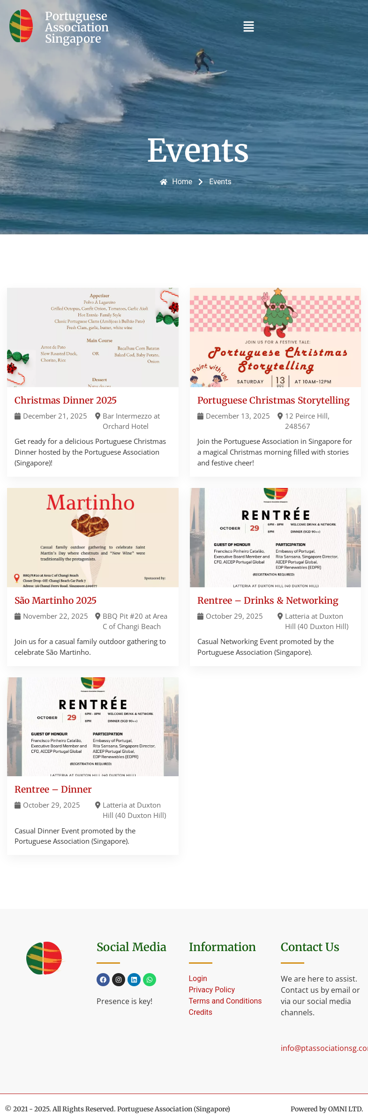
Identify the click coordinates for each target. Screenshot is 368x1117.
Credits (201, 1012)
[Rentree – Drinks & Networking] (275, 577)
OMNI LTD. (345, 1109)
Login (198, 978)
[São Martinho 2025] (93, 577)
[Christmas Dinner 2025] (93, 382)
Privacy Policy (212, 989)
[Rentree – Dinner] (93, 766)
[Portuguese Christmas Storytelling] (275, 382)
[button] (248, 27)
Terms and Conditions (225, 1001)
